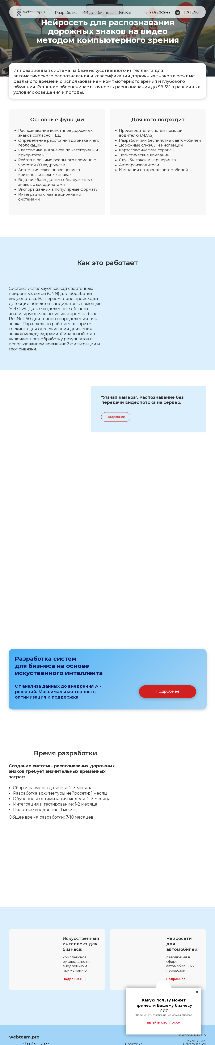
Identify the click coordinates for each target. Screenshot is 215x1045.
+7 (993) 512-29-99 (157, 12)
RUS (185, 12)
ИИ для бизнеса (98, 12)
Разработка (66, 12)
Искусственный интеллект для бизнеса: (81, 958)
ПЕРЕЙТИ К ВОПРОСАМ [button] (163, 1022)
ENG (195, 12)
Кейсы (125, 12)
